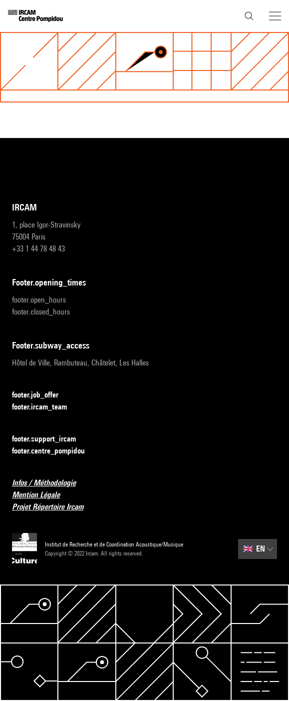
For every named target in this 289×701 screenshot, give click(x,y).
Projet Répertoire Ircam (53, 507)
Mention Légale (42, 495)
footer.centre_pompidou (54, 451)
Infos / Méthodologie (50, 483)
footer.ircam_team (45, 407)
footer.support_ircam (50, 439)
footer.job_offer (41, 395)
